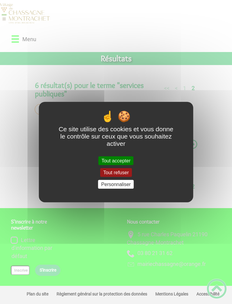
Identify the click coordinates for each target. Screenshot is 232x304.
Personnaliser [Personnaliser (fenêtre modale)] (116, 184)
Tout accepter (116, 160)
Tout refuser (116, 172)
